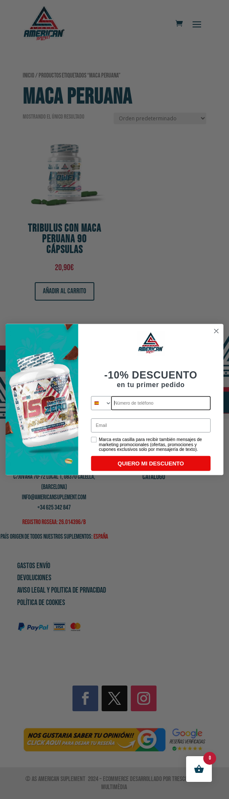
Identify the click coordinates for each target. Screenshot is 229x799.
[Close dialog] (216, 331)
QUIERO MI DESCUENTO (151, 463)
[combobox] (101, 403)
